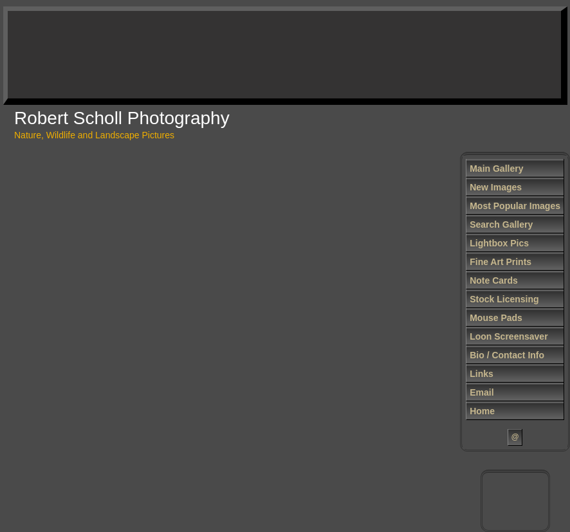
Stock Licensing (504, 299)
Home (482, 411)
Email (481, 392)
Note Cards (494, 280)
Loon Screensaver (508, 336)
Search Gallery (501, 224)
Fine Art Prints (500, 262)
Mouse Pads (496, 318)
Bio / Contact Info (507, 355)
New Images (496, 187)
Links (481, 374)
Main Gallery (496, 168)
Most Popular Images (515, 206)
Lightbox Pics (499, 243)
